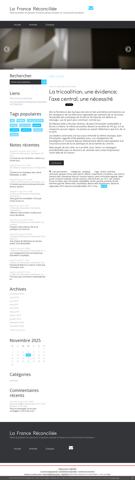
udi (12, 120)
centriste (14, 130)
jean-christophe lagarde (106, 176)
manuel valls (54, 176)
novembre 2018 (17, 326)
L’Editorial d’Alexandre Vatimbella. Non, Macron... (28, 237)
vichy (95, 186)
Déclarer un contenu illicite (32, 474)
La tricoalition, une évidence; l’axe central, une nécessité (83, 95)
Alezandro (14, 403)
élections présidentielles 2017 (78, 186)
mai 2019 (14, 304)
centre (36, 125)
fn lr (106, 178)
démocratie (70, 183)
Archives (33, 24)
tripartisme (97, 174)
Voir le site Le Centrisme (21, 98)
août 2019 (14, 297)
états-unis (25, 125)
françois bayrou (35, 120)
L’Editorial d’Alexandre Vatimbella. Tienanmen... (25, 209)
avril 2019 (14, 308)
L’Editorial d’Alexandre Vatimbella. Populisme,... (25, 194)
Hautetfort (73, 469)
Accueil (17, 24)
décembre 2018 (17, 322)
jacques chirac (65, 174)
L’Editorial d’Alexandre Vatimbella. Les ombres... (27, 223)
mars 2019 (14, 312)
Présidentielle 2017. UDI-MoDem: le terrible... (28, 404)
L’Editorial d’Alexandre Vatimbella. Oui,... (28, 262)
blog (108, 474)
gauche (14, 134)
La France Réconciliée (33, 8)
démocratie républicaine (99, 183)
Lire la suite (56, 163)
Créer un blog (63, 469)
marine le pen (93, 178)
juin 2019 (14, 301)
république (81, 183)
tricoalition (108, 174)
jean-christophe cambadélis (76, 181)
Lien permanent (58, 171)
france (21, 120)
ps (102, 178)
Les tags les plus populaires (86, 471)
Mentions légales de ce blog (51, 474)
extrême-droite (111, 181)
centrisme (26, 130)
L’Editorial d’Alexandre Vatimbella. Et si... (28, 250)
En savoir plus (114, 478)
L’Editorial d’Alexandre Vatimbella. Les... (27, 181)
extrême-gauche (56, 183)
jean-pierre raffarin (82, 174)
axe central (119, 174)
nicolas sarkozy (79, 178)
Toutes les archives (17, 330)
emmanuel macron (70, 176)
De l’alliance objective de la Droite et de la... (27, 168)
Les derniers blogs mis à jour (49, 471)
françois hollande (63, 178)
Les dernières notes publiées (68, 471)
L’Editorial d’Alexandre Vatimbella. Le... (27, 274)
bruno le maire (56, 181)
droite (13, 125)
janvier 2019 (15, 319)
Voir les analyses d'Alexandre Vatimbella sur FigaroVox (28, 102)
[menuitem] (17, 24)
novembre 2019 (17, 294)
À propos (50, 24)
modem (116, 178)
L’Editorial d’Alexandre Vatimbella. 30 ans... (26, 154)
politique (38, 130)
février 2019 (15, 315)
